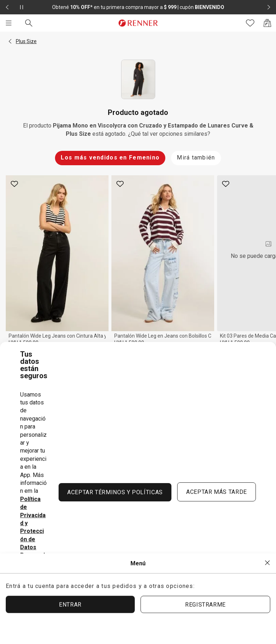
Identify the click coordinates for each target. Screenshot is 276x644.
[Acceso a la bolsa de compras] (267, 23)
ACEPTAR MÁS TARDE (216, 491)
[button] (10, 41)
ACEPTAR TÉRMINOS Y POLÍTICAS (115, 492)
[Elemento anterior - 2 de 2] (7, 7)
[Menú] (8, 23)
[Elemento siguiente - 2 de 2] (269, 7)
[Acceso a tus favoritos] (250, 23)
